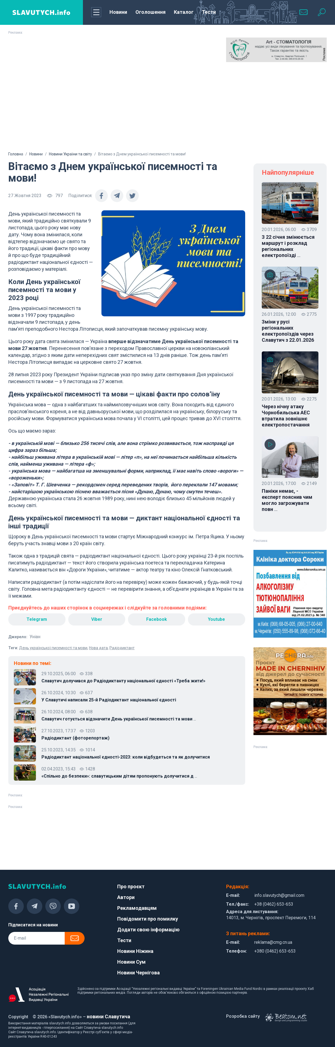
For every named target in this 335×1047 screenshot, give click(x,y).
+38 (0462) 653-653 (273, 904)
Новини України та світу (70, 154)
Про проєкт (131, 886)
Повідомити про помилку (147, 919)
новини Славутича (108, 1016)
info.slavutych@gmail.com (279, 895)
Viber (96, 619)
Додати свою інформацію (148, 929)
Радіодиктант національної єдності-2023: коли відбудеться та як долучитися (125, 757)
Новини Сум (131, 962)
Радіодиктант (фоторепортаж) (75, 738)
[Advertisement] (167, 108)
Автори (126, 897)
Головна (15, 154)
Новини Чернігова (138, 973)
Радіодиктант (122, 648)
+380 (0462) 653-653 (275, 951)
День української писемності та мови (53, 648)
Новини (118, 12)
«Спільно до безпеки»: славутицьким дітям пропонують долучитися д (119, 776)
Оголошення (150, 12)
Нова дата (98, 648)
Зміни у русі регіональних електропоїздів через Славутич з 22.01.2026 (288, 331)
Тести (209, 12)
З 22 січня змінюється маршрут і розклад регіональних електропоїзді (288, 246)
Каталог (183, 12)
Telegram (37, 619)
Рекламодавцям (137, 908)
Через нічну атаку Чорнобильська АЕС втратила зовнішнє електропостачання (286, 416)
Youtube (216, 619)
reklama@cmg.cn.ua (273, 942)
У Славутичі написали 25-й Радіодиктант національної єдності (108, 700)
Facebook (156, 619)
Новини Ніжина (135, 951)
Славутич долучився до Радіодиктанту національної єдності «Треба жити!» (123, 680)
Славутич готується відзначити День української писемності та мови (118, 719)
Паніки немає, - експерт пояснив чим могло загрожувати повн (287, 500)
